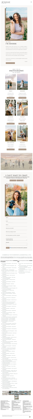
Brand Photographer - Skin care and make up (8, 320)
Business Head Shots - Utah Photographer (8, 269)
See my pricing (13, 180)
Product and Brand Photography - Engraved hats (9, 323)
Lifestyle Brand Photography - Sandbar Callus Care (9, 370)
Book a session (20, 180)
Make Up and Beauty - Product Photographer (8, 319)
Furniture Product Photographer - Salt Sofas (8, 292)
